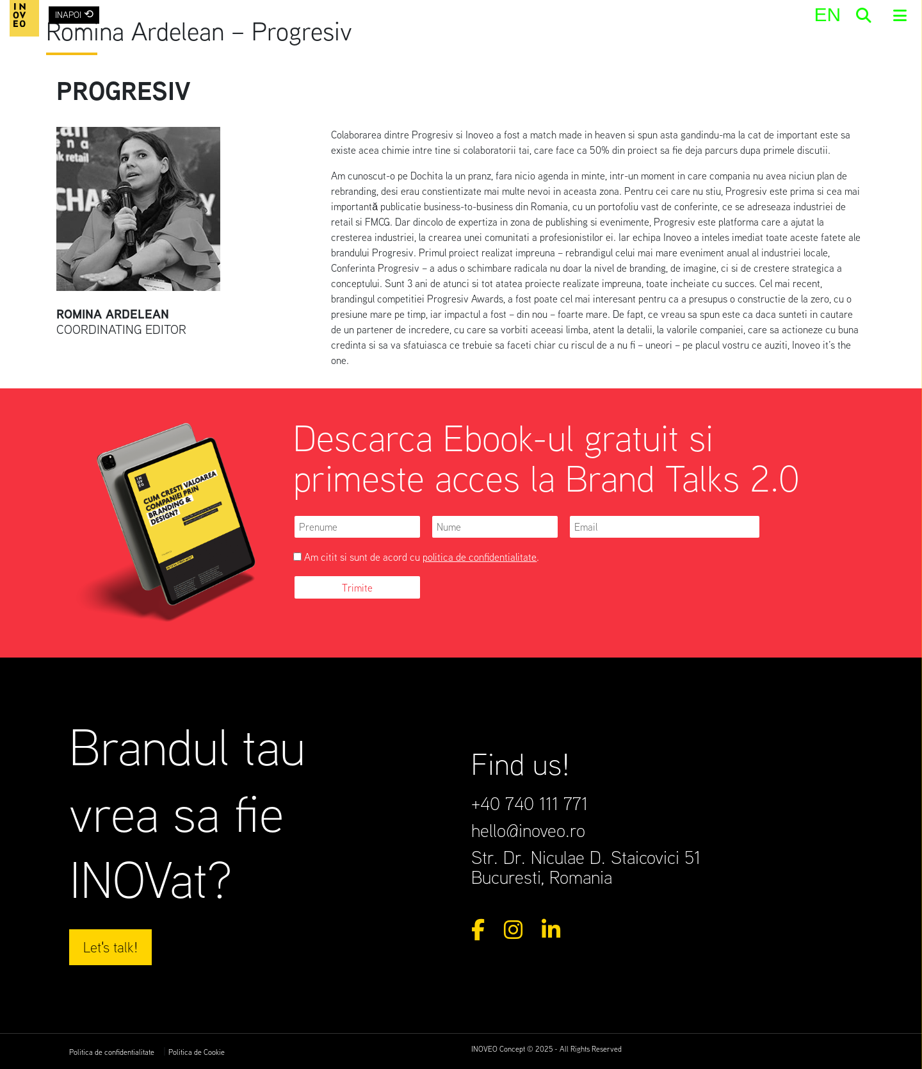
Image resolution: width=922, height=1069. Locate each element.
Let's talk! (110, 947)
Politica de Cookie (196, 1052)
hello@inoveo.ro (528, 829)
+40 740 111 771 (529, 803)
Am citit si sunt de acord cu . (416, 557)
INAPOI (74, 13)
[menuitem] (827, 14)
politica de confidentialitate (480, 557)
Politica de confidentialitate (111, 1052)
